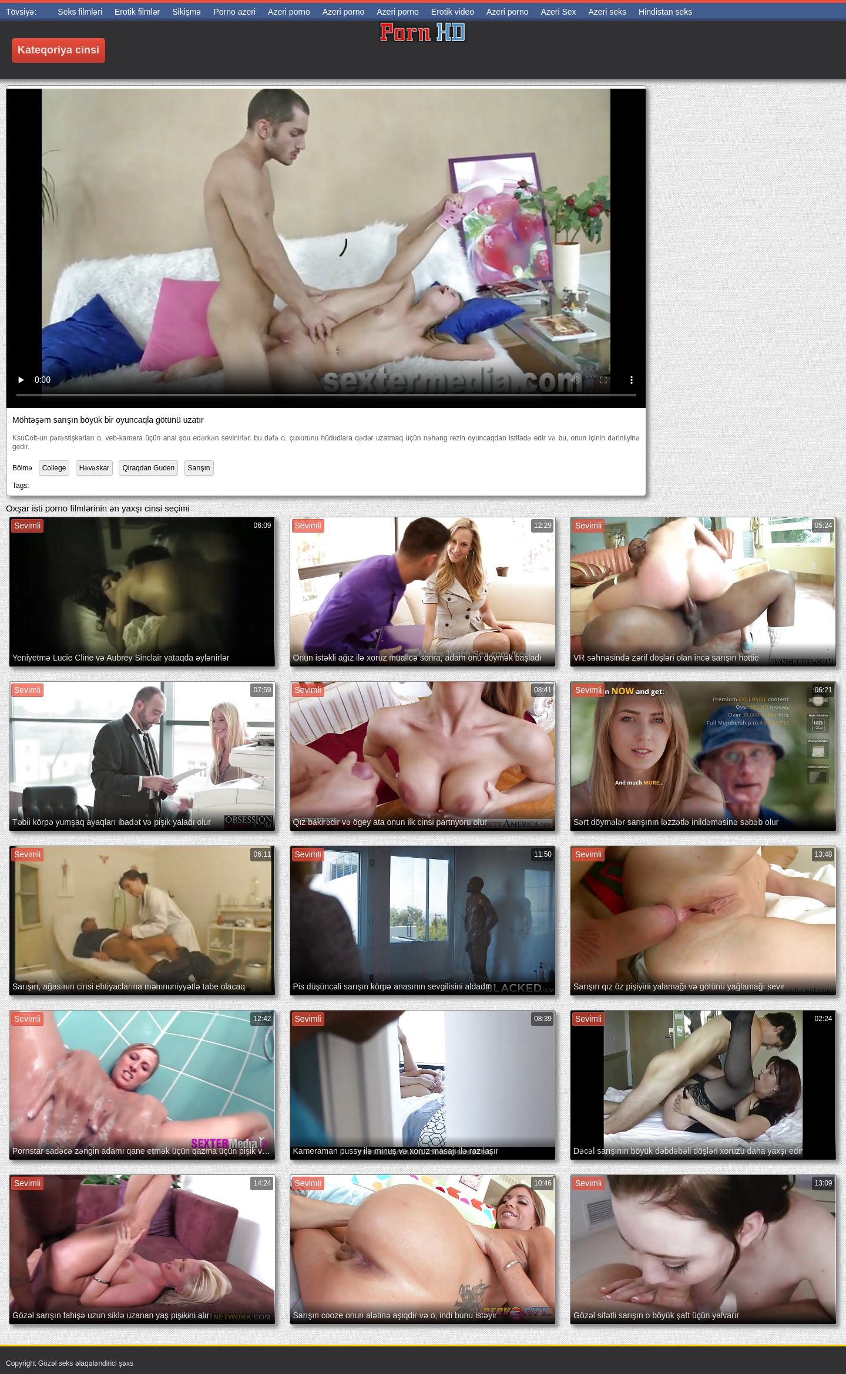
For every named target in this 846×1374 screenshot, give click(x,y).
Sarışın (199, 468)
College (54, 468)
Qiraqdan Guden (148, 468)
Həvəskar (94, 468)
